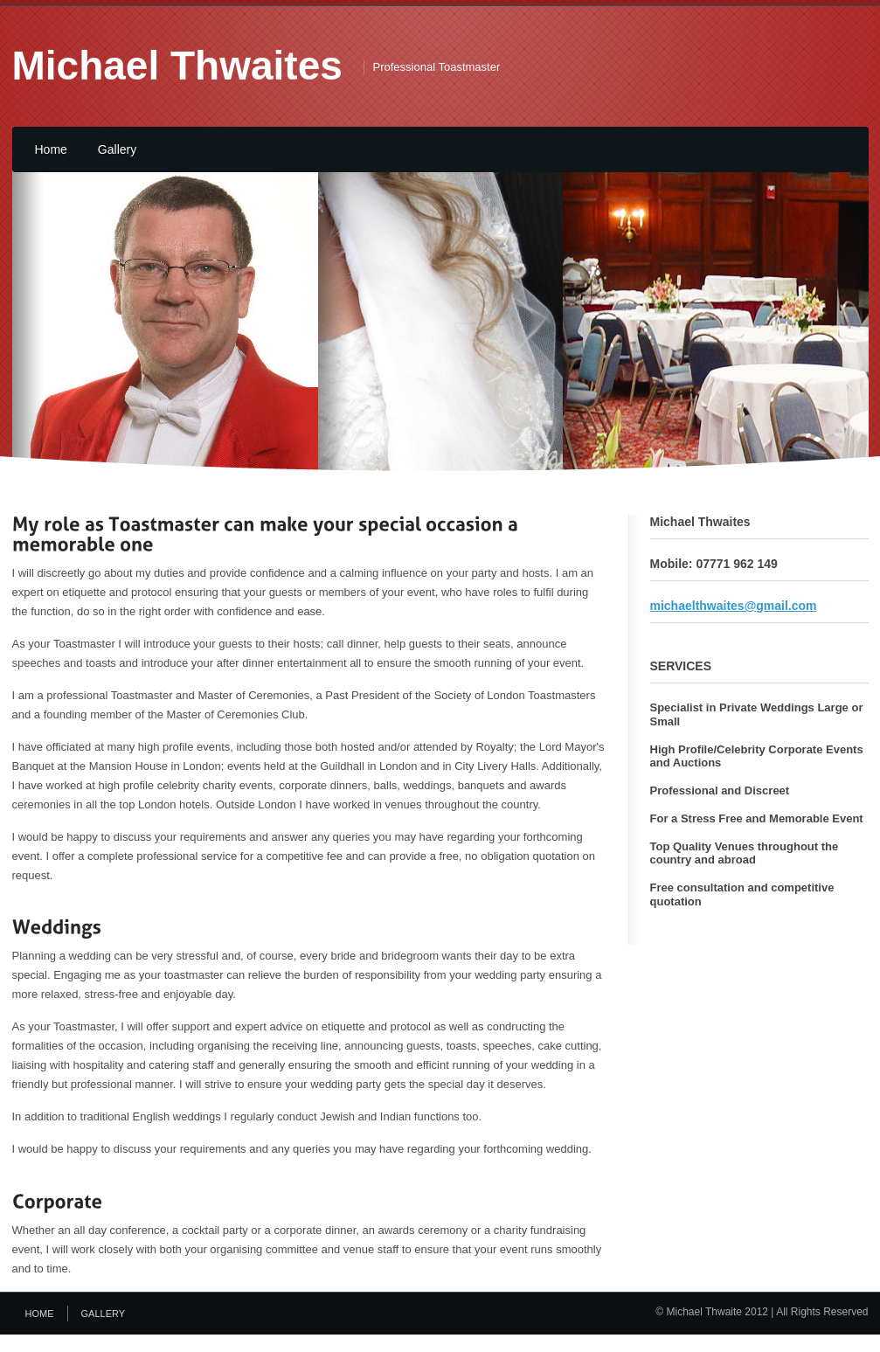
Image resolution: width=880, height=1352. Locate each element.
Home (51, 149)
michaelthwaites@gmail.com (733, 606)
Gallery (117, 149)
